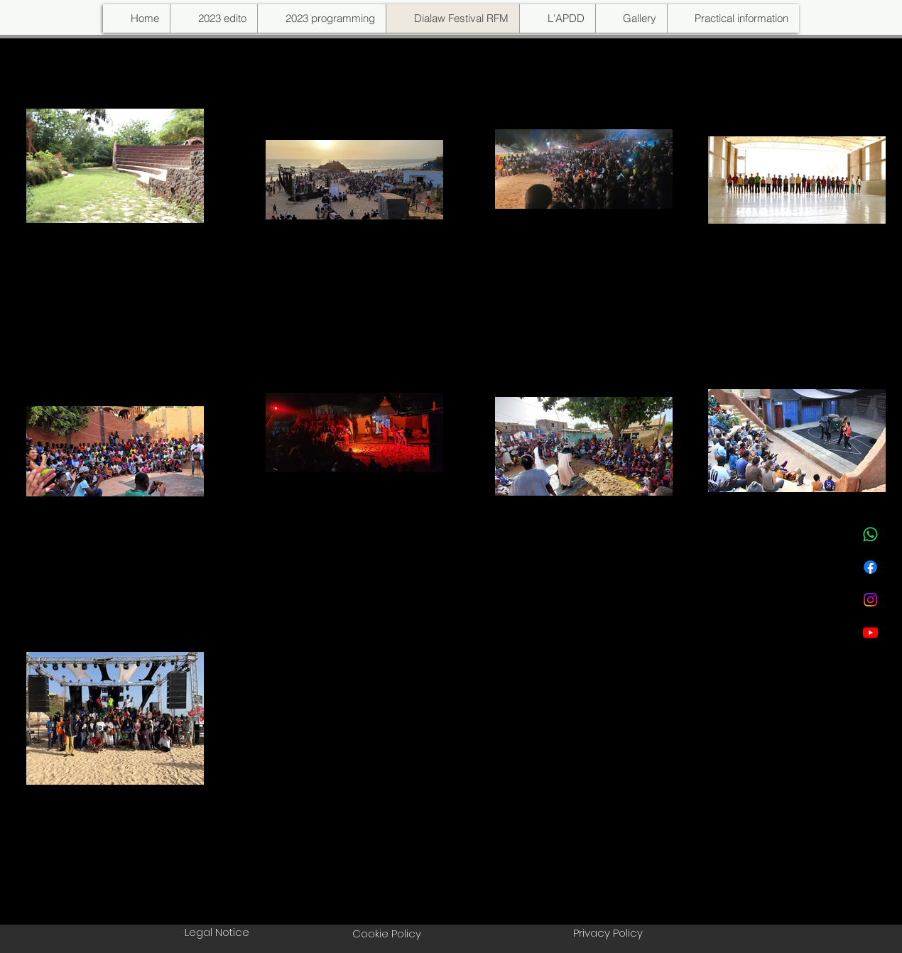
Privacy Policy (608, 932)
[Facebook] (870, 567)
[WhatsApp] (870, 534)
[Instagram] (870, 600)
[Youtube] (870, 632)
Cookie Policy (386, 933)
